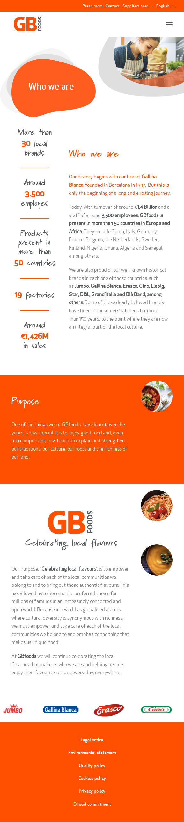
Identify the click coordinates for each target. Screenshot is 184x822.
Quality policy (92, 765)
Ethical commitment (92, 804)
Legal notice (92, 740)
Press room (93, 6)
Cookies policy (92, 778)
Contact (113, 6)
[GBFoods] (27, 24)
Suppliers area (137, 6)
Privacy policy (92, 791)
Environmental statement (92, 752)
